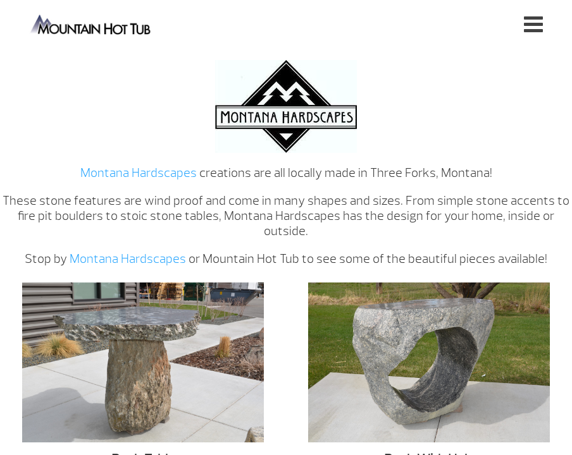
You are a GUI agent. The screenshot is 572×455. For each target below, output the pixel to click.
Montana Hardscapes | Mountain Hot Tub (91, 24)
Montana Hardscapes (138, 173)
